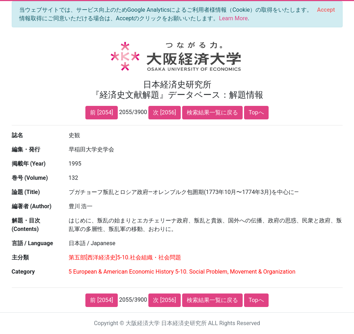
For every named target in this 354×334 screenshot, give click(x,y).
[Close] (326, 9)
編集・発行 (26, 149)
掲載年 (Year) (29, 163)
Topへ (256, 112)
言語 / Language (32, 243)
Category (23, 271)
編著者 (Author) (32, 206)
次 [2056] (164, 112)
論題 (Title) (26, 192)
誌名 (17, 135)
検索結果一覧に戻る (212, 112)
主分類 (20, 257)
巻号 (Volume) (30, 177)
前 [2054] (101, 112)
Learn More (233, 18)
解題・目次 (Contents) (26, 224)
